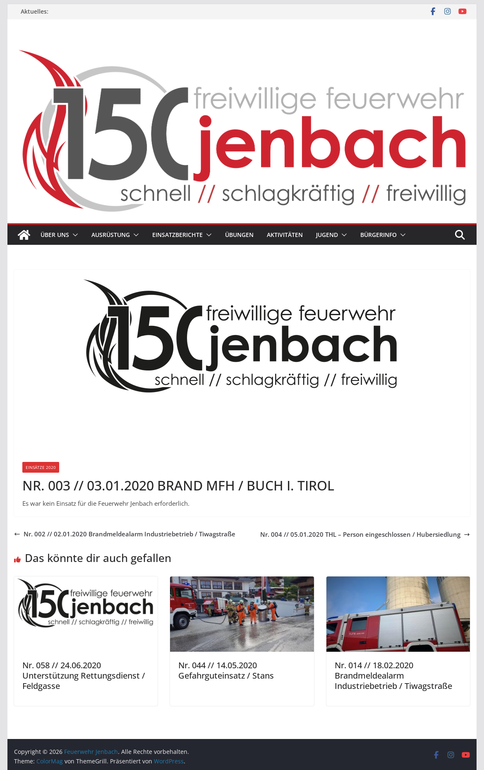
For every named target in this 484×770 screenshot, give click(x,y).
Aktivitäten (285, 235)
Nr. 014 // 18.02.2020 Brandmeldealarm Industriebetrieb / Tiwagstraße (393, 675)
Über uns (55, 235)
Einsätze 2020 (41, 467)
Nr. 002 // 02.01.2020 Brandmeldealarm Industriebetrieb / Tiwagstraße (124, 534)
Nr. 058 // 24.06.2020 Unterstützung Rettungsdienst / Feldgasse (83, 675)
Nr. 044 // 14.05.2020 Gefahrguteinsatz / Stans (226, 670)
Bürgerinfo (378, 235)
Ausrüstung (110, 235)
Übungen (239, 235)
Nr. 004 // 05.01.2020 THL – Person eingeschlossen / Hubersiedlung (365, 534)
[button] (73, 235)
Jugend (327, 235)
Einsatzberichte (177, 235)
